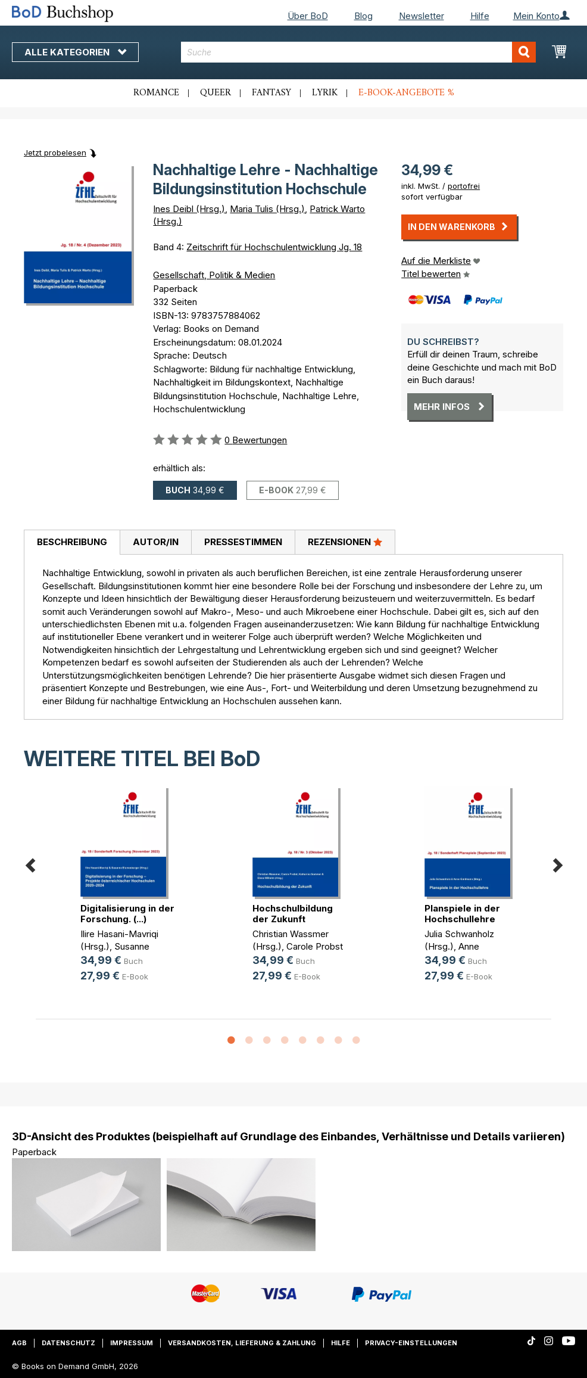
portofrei (464, 186)
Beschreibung (72, 542)
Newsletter (421, 15)
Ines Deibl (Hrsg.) (189, 208)
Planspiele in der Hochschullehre (462, 914)
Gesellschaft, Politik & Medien (214, 275)
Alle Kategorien (75, 52)
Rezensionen (345, 541)
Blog (363, 15)
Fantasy (271, 93)
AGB (19, 1343)
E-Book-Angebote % (406, 93)
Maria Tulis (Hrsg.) (267, 208)
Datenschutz (68, 1343)
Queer (215, 93)
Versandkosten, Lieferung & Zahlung (242, 1343)
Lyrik (325, 93)
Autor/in (156, 542)
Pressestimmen (243, 542)
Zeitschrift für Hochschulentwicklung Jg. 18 (274, 247)
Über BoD (308, 15)
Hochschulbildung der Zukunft (292, 914)
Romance (156, 93)
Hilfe (479, 15)
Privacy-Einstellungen (411, 1343)
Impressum (131, 1343)
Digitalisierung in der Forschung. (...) (127, 914)
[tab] (72, 543)
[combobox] (358, 52)
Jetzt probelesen (55, 152)
